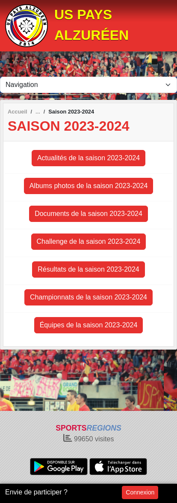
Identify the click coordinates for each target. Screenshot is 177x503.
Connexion (140, 492)
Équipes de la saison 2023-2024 (89, 325)
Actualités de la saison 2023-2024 (88, 158)
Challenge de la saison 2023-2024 (89, 241)
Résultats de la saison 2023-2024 (88, 269)
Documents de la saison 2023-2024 (88, 213)
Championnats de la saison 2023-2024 (88, 297)
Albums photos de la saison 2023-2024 (89, 185)
